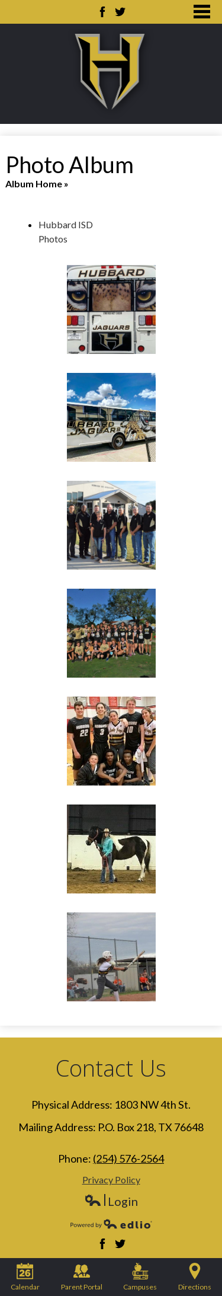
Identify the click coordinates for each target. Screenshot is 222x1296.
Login (111, 1201)
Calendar (25, 1277)
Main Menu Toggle (202, 11)
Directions (194, 1277)
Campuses (140, 1277)
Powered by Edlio (111, 1224)
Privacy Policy (111, 1179)
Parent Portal (81, 1277)
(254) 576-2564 (128, 1158)
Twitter (120, 12)
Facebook (102, 12)
